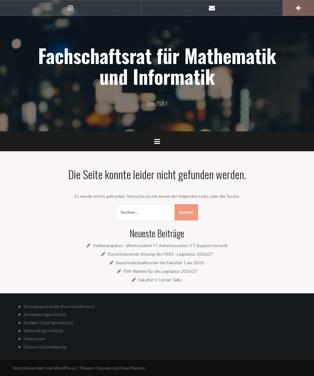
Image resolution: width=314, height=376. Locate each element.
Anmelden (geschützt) (45, 314)
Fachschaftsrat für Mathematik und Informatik (157, 65)
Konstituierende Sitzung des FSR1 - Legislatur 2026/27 (160, 254)
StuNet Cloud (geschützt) (48, 322)
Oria (99, 367)
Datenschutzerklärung (45, 346)
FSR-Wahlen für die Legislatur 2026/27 (160, 271)
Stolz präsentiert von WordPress (44, 367)
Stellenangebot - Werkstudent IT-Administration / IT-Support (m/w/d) (160, 245)
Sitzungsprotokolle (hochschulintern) (59, 306)
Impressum (34, 338)
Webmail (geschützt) (43, 330)
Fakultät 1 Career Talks (160, 279)
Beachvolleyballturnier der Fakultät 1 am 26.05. (160, 262)
